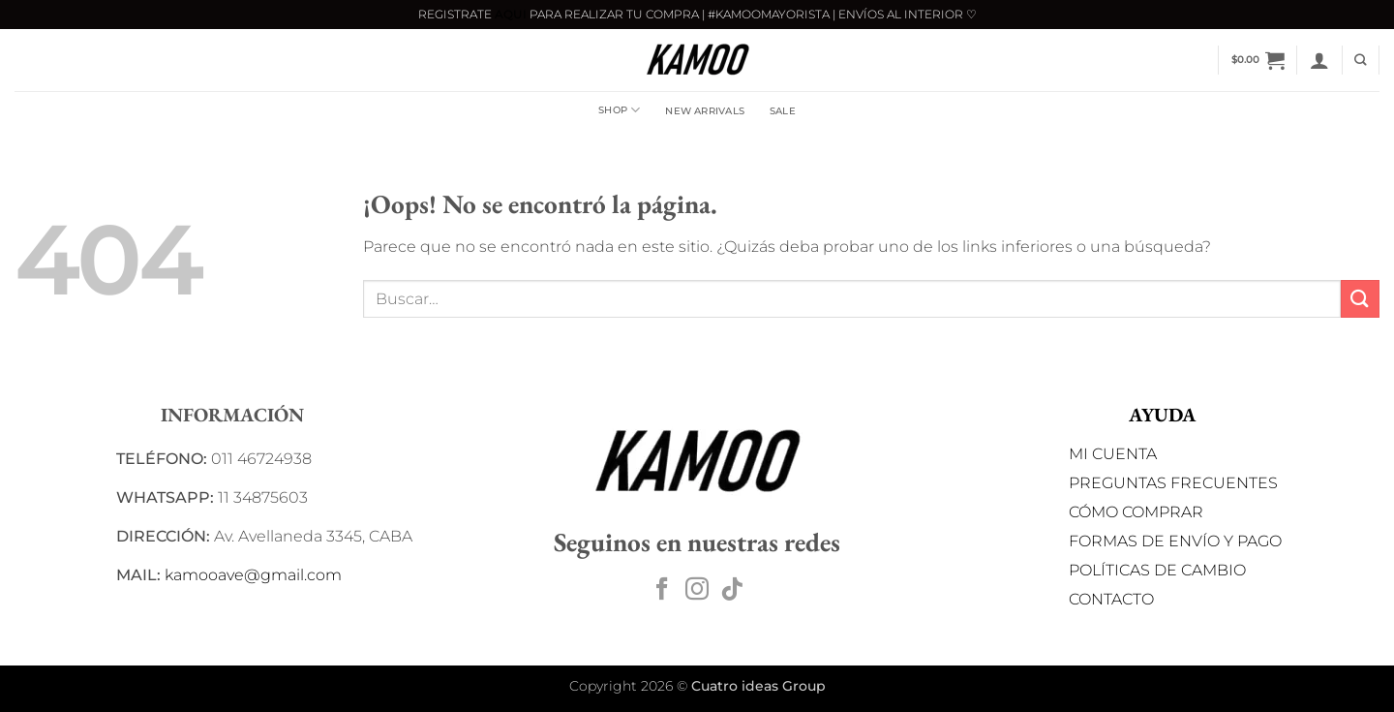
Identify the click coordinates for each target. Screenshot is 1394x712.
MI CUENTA (1113, 454)
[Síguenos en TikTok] (731, 590)
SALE (783, 111)
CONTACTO (1111, 599)
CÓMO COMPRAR (1136, 512)
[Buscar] (1360, 60)
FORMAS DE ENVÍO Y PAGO (1175, 541)
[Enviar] (1360, 299)
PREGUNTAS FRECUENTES (1173, 483)
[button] (1258, 60)
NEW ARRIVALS (704, 111)
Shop (619, 110)
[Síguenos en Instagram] (697, 590)
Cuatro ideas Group (758, 686)
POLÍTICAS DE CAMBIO (1157, 570)
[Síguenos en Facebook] (662, 590)
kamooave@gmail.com (253, 575)
